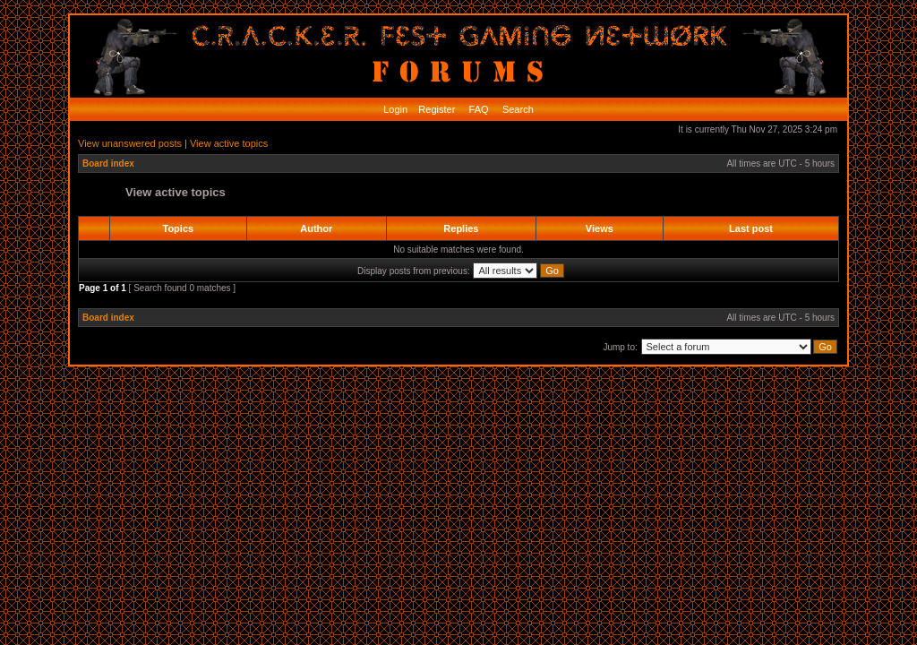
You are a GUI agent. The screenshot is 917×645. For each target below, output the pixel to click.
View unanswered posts (130, 143)
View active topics (229, 143)
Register (435, 109)
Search (517, 109)
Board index (108, 163)
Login (395, 109)
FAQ (478, 109)
